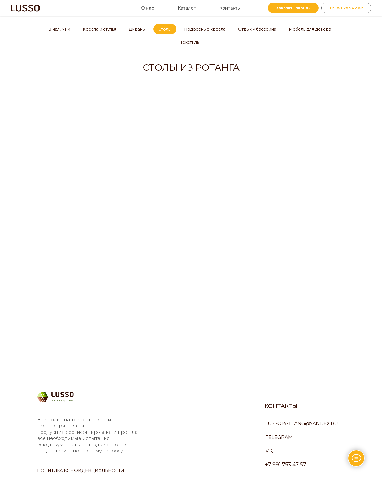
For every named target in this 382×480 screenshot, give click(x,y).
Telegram (279, 437)
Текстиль (189, 42)
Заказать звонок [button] (293, 8)
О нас (147, 8)
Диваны (137, 29)
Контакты (230, 8)
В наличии (59, 29)
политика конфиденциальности (80, 470)
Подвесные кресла (204, 29)
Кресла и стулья (99, 29)
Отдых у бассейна (257, 29)
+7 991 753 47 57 (346, 8)
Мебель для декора (310, 29)
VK (269, 451)
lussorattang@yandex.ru (301, 423)
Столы (164, 29)
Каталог (187, 8)
